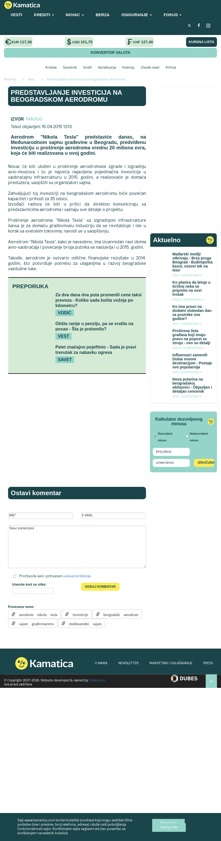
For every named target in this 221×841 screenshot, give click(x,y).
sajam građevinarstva (34, 623)
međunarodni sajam (83, 623)
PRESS (208, 663)
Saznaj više (169, 827)
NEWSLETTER (128, 663)
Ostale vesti (150, 67)
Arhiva (171, 67)
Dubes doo (97, 680)
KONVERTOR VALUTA (110, 52)
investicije (78, 614)
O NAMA (101, 663)
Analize (51, 67)
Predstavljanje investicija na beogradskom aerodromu (66, 96)
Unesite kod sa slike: (29, 584)
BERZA (103, 14)
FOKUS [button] (173, 14)
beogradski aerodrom (119, 614)
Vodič (87, 67)
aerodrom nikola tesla (36, 614)
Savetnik (70, 67)
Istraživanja (107, 67)
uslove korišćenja (77, 576)
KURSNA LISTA (201, 42)
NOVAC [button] (75, 14)
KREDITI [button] (44, 14)
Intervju (128, 67)
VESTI (16, 14)
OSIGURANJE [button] (136, 14)
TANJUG (34, 119)
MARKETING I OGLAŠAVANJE (171, 663)
